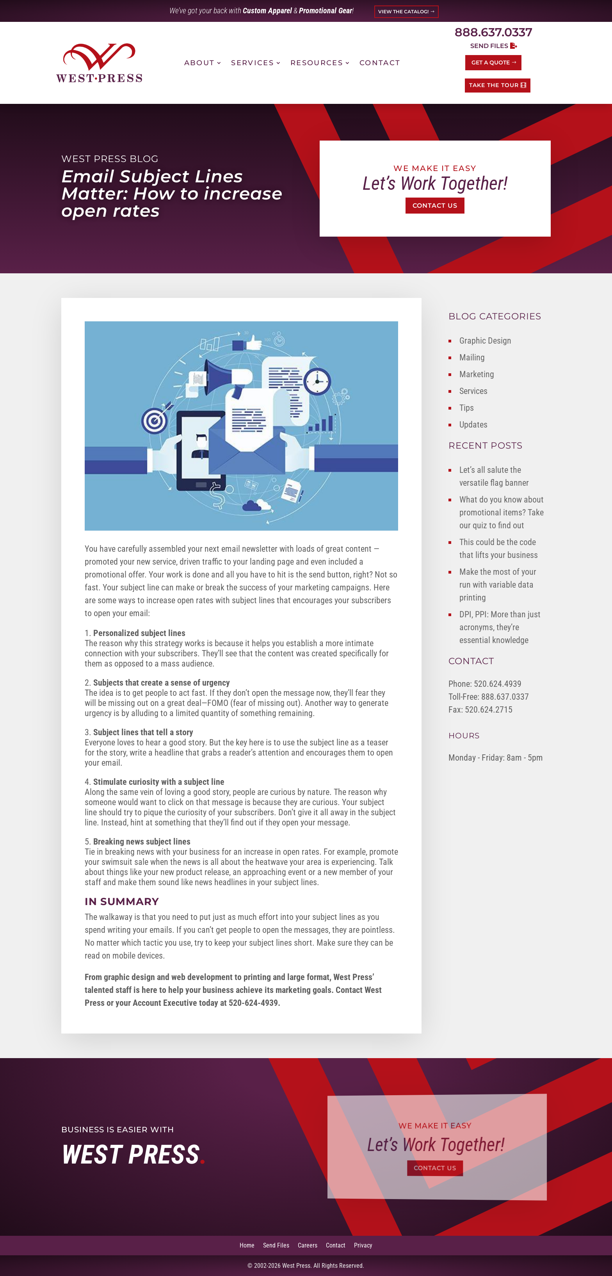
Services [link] (252, 63)
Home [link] (247, 1245)
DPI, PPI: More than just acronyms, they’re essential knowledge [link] (500, 627)
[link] (99, 62)
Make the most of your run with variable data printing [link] (497, 584)
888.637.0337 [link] (493, 32)
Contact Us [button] (435, 205)
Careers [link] (307, 1245)
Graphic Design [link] (485, 341)
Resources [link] (316, 63)
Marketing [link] (476, 374)
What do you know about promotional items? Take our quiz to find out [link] (501, 512)
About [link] (199, 63)
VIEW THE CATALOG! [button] (403, 11)
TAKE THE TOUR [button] (494, 85)
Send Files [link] (276, 1245)
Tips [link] (466, 408)
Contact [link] (379, 63)
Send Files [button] (489, 46)
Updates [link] (473, 424)
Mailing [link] (472, 357)
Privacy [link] (363, 1245)
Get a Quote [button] (490, 62)
